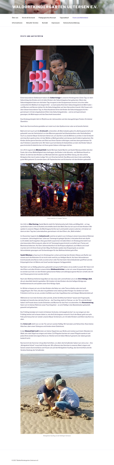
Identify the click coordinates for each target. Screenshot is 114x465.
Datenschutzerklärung (71, 23)
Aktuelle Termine (32, 23)
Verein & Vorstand (28, 18)
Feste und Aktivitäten (80, 18)
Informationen (17, 23)
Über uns (15, 18)
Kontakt (45, 23)
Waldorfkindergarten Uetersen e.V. (55, 7)
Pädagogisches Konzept (47, 18)
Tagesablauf (64, 18)
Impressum (56, 23)
